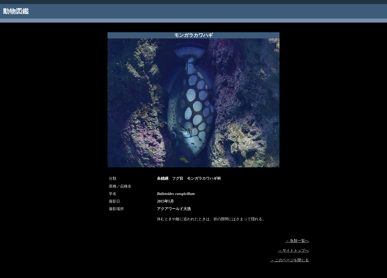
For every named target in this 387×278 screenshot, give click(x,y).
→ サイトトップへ (293, 250)
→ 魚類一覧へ (297, 241)
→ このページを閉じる (289, 260)
